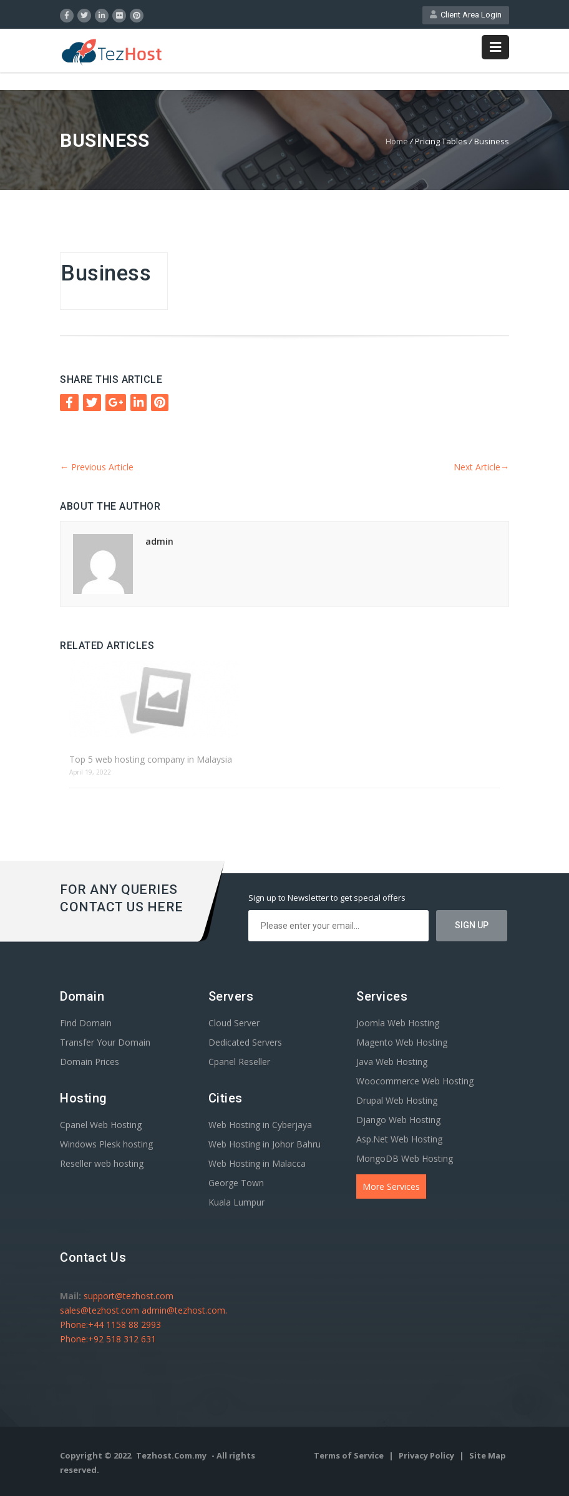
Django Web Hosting (398, 1120)
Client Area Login (466, 14)
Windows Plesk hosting (106, 1144)
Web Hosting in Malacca (257, 1163)
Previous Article (97, 467)
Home (397, 141)
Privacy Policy (427, 1455)
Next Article (481, 467)
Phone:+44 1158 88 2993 (110, 1324)
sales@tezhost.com (101, 1310)
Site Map (487, 1455)
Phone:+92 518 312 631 (108, 1339)
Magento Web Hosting (401, 1042)
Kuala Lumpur (236, 1202)
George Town (236, 1183)
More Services (391, 1186)
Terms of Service (350, 1455)
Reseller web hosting (101, 1163)
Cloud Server (234, 1023)
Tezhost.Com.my (171, 1455)
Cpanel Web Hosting (101, 1125)
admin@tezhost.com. (184, 1310)
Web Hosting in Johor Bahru (264, 1144)
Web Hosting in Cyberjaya (260, 1125)
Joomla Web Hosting (397, 1023)
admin (159, 541)
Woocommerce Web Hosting (415, 1081)
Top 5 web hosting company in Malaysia (150, 759)
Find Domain (86, 1023)
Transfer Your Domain (105, 1042)
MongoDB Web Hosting (404, 1158)
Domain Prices (89, 1062)
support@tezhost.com (128, 1296)
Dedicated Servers (245, 1042)
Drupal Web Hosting (396, 1100)
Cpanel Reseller (239, 1062)
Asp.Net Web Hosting (399, 1139)
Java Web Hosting (391, 1062)
